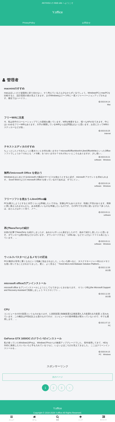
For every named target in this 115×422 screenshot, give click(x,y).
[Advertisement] (57, 50)
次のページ (57, 378)
